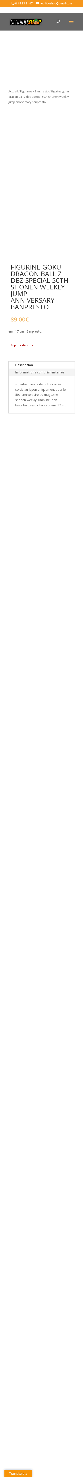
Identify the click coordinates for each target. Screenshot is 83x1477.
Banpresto (42, 91)
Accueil (13, 91)
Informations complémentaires (39, 372)
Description (24, 365)
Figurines (26, 91)
